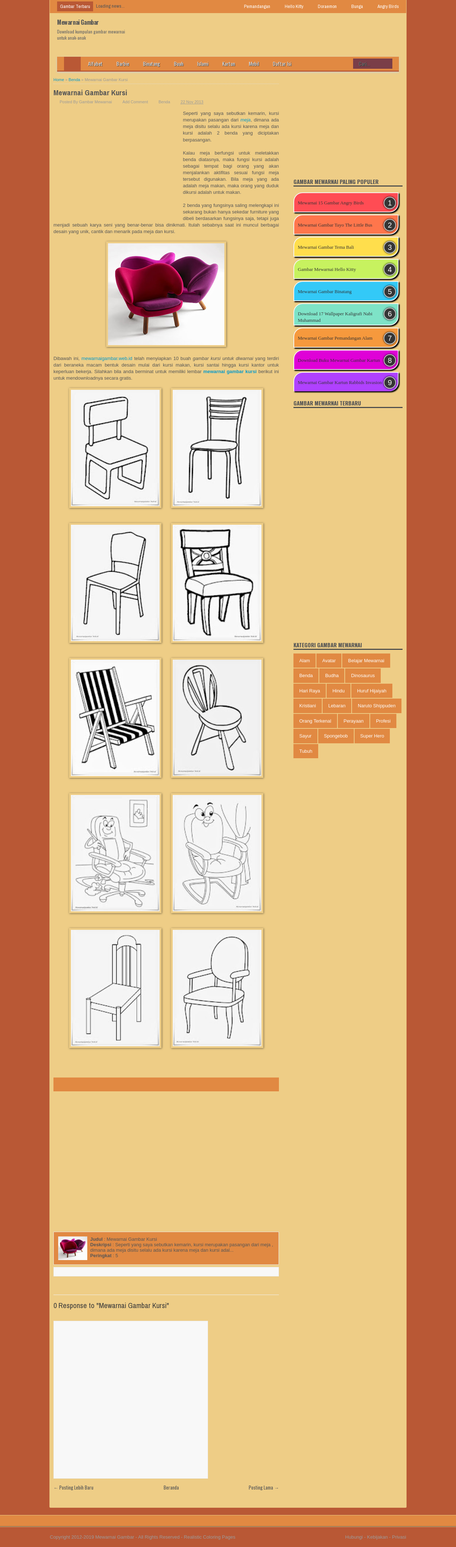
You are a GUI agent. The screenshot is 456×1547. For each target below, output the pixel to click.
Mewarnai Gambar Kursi (90, 92)
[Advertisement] (118, 165)
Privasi (399, 1537)
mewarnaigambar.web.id (106, 358)
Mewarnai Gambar (78, 22)
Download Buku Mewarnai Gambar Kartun (339, 360)
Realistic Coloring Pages (210, 1537)
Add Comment (135, 102)
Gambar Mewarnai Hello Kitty (327, 269)
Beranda (171, 1487)
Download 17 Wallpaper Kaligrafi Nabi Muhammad (335, 317)
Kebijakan (377, 1537)
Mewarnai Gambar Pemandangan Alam (335, 338)
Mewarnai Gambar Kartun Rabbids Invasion (340, 382)
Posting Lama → (264, 1487)
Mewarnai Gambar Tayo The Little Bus (335, 225)
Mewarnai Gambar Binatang (325, 291)
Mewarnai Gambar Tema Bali (326, 247)
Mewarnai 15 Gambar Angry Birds (331, 202)
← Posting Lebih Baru (73, 1487)
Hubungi (354, 1537)
